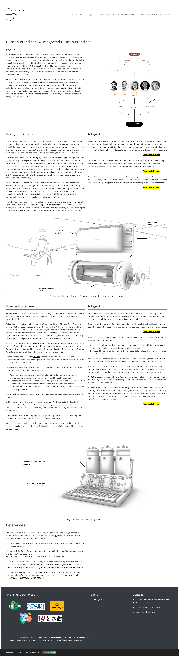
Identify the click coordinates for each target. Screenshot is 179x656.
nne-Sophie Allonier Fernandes (49, 205)
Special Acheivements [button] (126, 14)
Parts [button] (99, 14)
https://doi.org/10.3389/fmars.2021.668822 (25, 578)
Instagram (97, 599)
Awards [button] (167, 14)
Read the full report (151, 155)
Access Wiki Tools (13, 652)
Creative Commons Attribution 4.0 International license (66, 637)
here (16, 429)
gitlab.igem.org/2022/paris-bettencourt (66, 640)
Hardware (110, 14)
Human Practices (154, 14)
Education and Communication (29, 346)
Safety (142, 14)
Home (74, 14)
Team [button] (81, 14)
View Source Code (32, 652)
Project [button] (90, 14)
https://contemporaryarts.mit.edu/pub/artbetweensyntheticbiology (35, 557)
